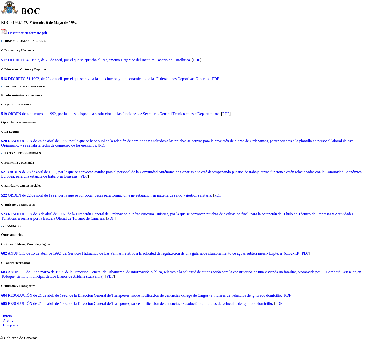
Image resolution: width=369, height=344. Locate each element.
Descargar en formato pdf (27, 33)
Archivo (9, 321)
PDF (196, 60)
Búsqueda (10, 325)
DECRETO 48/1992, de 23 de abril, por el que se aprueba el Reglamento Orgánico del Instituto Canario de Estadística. (99, 60)
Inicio (7, 316)
